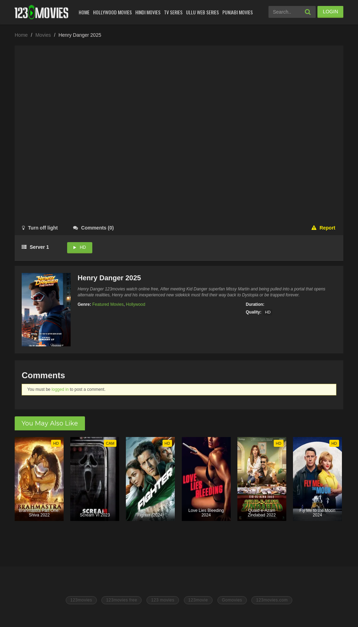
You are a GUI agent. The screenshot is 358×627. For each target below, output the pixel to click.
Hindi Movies (147, 12)
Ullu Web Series (202, 12)
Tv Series (173, 12)
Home (84, 12)
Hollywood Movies (112, 12)
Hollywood (135, 304)
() (93, 228)
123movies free (121, 600)
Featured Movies (107, 304)
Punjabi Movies (237, 12)
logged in (60, 389)
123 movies (162, 600)
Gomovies (232, 600)
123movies (81, 600)
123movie (198, 600)
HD (83, 247)
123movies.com (272, 600)
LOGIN (330, 11)
